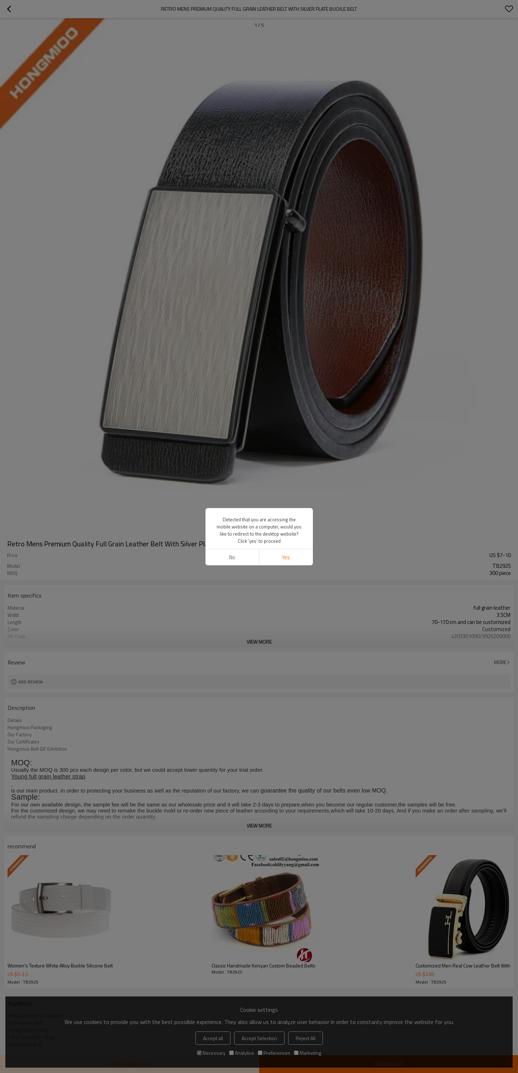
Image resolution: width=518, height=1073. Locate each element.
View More (259, 641)
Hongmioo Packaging (30, 727)
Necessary (211, 1053)
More (500, 662)
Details (15, 720)
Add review (30, 681)
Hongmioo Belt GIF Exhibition (37, 748)
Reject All (305, 1038)
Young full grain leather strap (48, 777)
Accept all (213, 1038)
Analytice (241, 1053)
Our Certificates (23, 741)
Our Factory (20, 734)
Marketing (307, 1053)
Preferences (274, 1053)
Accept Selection (259, 1038)
